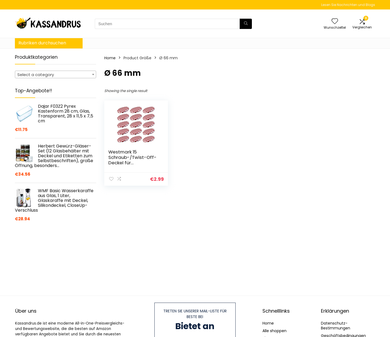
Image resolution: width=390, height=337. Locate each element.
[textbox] (55, 74)
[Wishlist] (335, 21)
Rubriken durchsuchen (42, 43)
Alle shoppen (274, 330)
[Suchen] (246, 24)
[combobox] (55, 74)
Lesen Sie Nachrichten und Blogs (348, 4)
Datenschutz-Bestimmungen (335, 325)
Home (110, 58)
